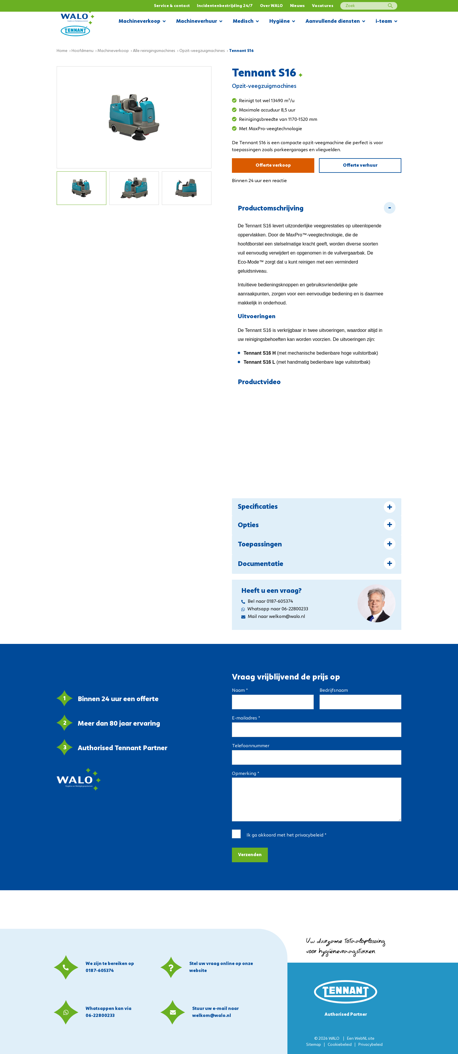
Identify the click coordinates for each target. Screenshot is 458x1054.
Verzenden (250, 855)
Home (62, 51)
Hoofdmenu (82, 51)
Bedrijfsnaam (334, 690)
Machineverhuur (199, 21)
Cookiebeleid (340, 1045)
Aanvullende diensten (335, 21)
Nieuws (297, 6)
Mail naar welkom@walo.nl (273, 616)
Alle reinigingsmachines (154, 51)
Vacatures (322, 6)
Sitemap (313, 1045)
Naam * (240, 690)
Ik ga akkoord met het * (286, 835)
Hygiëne (282, 21)
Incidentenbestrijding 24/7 (225, 6)
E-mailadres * (246, 718)
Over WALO (271, 6)
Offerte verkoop (273, 165)
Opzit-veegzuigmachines (202, 51)
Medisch (246, 21)
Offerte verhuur (360, 165)
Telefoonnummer (250, 746)
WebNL (361, 1038)
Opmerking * (245, 773)
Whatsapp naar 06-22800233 (274, 609)
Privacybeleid (370, 1045)
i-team (386, 21)
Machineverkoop (142, 21)
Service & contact (172, 6)
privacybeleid (309, 835)
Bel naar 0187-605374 (267, 601)
